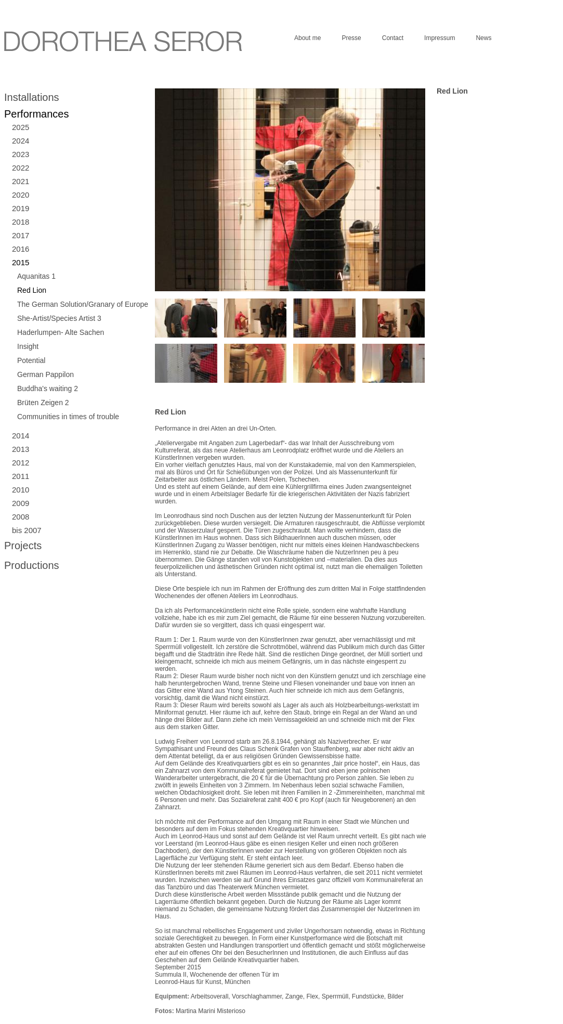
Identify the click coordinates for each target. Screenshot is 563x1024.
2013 (20, 449)
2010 (20, 489)
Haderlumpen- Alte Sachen (60, 332)
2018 (20, 221)
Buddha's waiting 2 (47, 388)
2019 (20, 208)
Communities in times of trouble (68, 416)
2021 (20, 181)
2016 (20, 248)
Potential (31, 360)
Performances (36, 114)
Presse (351, 38)
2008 (20, 516)
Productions (31, 565)
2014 (20, 435)
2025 (20, 127)
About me (307, 38)
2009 (20, 503)
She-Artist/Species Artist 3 (59, 318)
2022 (20, 167)
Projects (23, 545)
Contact (392, 38)
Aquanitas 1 (36, 276)
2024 (20, 140)
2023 (20, 154)
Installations (31, 97)
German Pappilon (45, 374)
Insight (27, 346)
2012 (20, 462)
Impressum (439, 38)
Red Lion (31, 290)
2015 (20, 262)
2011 (20, 476)
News (483, 38)
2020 (20, 194)
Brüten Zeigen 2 (43, 402)
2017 (20, 235)
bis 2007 (27, 530)
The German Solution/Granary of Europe (82, 304)
